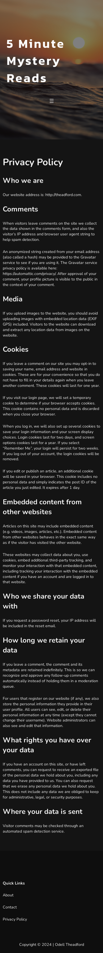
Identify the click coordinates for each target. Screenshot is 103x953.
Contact (10, 907)
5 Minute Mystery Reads (36, 60)
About (8, 895)
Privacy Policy (15, 919)
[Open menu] (51, 101)
